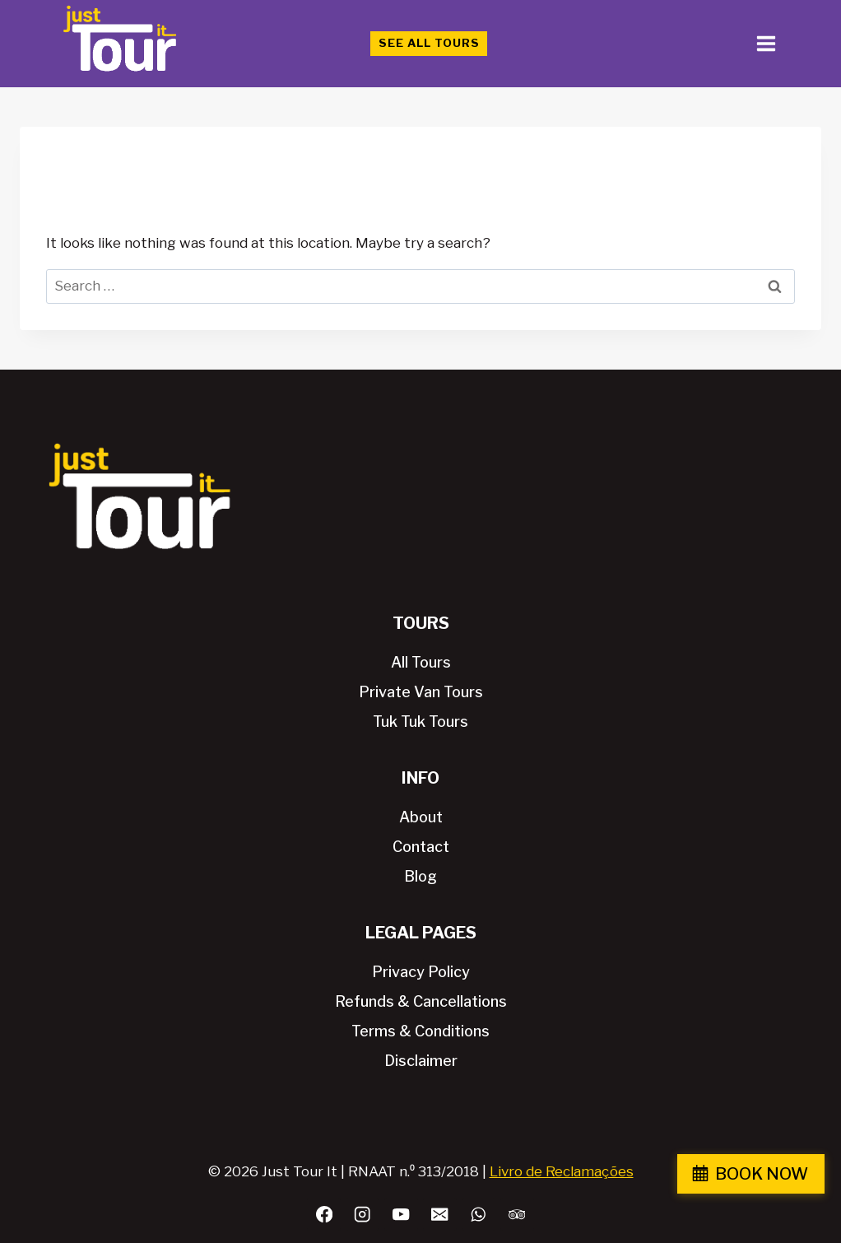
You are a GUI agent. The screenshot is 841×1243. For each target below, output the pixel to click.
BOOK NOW (761, 1174)
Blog (420, 876)
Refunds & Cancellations (421, 1001)
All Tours (421, 662)
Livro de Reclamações (562, 1171)
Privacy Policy (421, 971)
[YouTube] (401, 1214)
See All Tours (429, 42)
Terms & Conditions (420, 1031)
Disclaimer (421, 1060)
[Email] (440, 1214)
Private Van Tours (421, 692)
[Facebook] (324, 1214)
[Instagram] (362, 1214)
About (421, 817)
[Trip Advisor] (517, 1214)
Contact (421, 846)
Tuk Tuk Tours (420, 721)
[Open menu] (765, 43)
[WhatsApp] (478, 1214)
